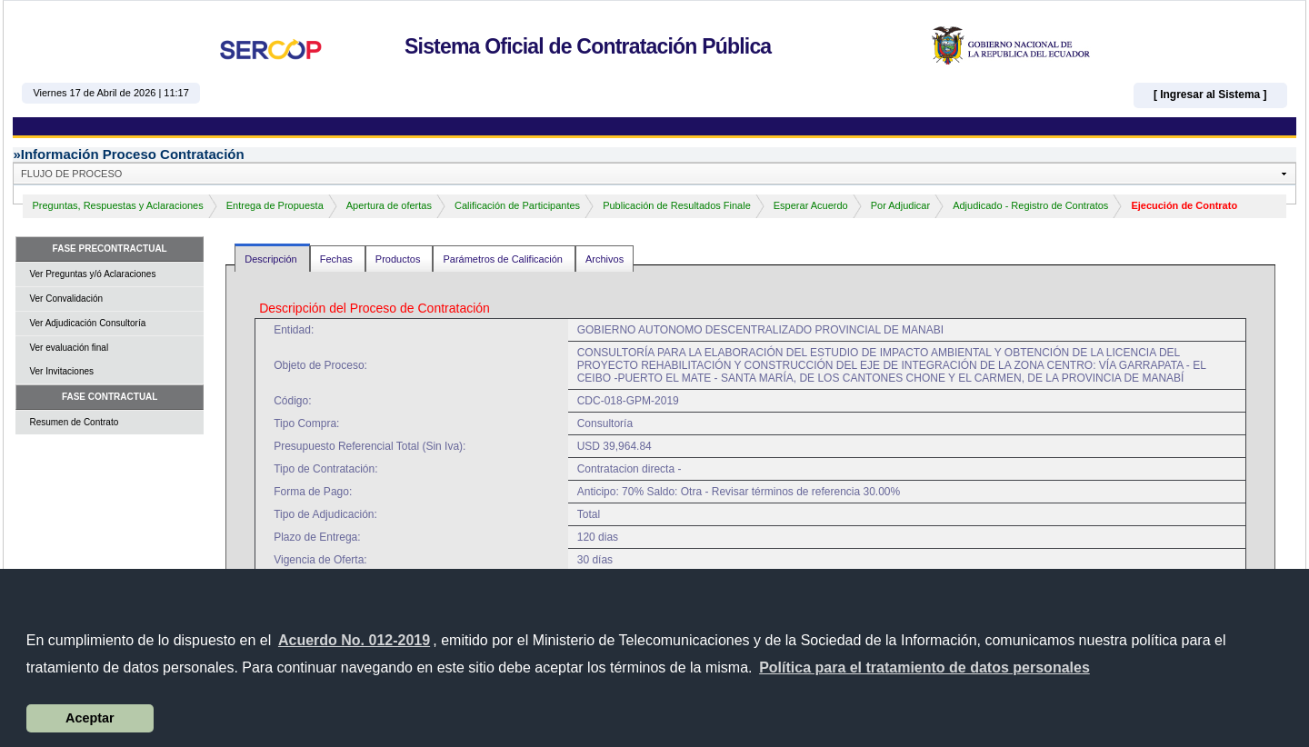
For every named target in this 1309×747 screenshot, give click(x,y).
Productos (399, 259)
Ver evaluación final (68, 348)
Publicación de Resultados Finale (677, 205)
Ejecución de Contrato (1184, 205)
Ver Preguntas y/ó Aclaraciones (92, 274)
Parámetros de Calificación (504, 259)
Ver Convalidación (66, 299)
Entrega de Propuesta (275, 205)
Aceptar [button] (90, 718)
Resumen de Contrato (73, 422)
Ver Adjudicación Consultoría (87, 323)
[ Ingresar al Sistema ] (1210, 94)
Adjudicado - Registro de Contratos (1030, 205)
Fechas (337, 259)
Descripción (272, 259)
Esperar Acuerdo (811, 205)
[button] (924, 668)
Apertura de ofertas (389, 205)
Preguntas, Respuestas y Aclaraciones (117, 205)
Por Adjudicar (900, 205)
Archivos (604, 259)
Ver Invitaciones (61, 371)
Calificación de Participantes (517, 205)
